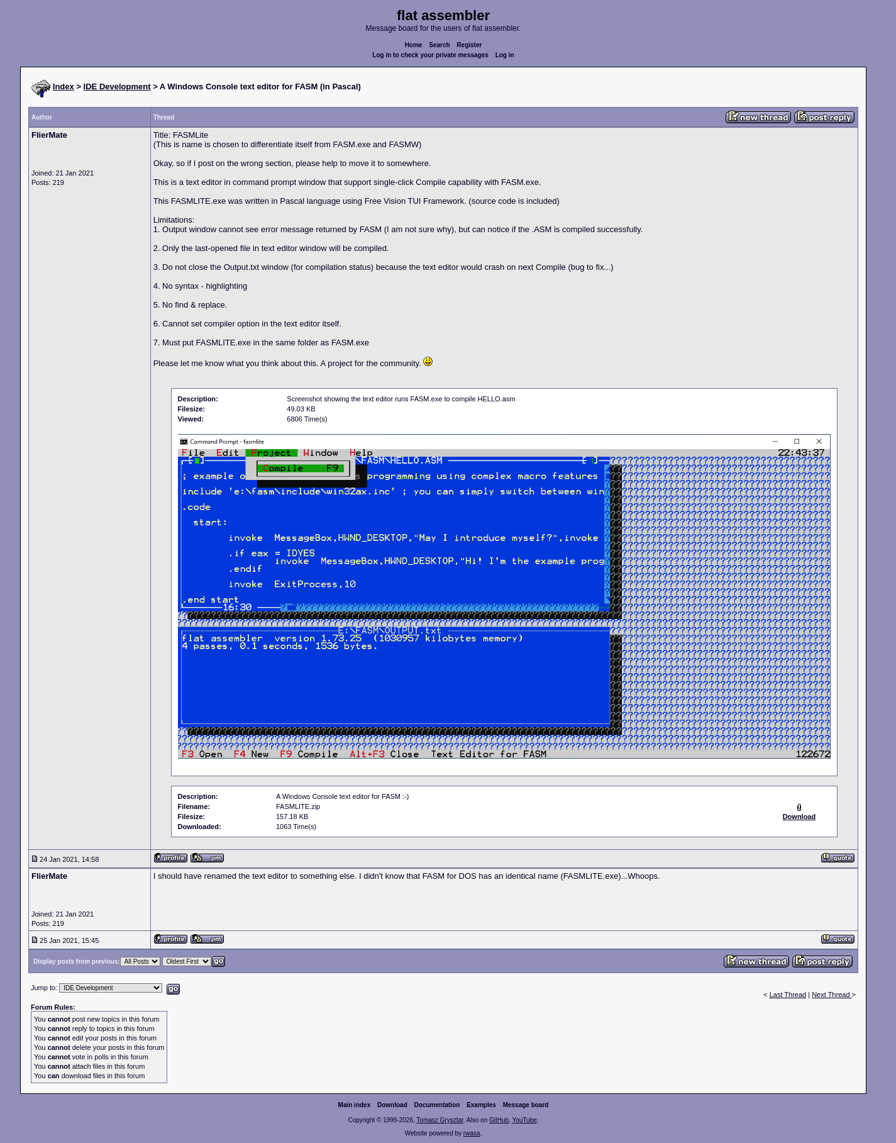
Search (439, 45)
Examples (481, 1104)
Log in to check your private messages (430, 55)
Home (414, 45)
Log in (504, 55)
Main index (354, 1104)
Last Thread (788, 994)
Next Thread (831, 994)
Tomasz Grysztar (439, 1120)
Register (469, 45)
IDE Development (117, 86)
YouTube (524, 1120)
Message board (526, 1104)
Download (392, 1104)
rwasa (471, 1133)
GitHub (499, 1120)
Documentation (437, 1104)
